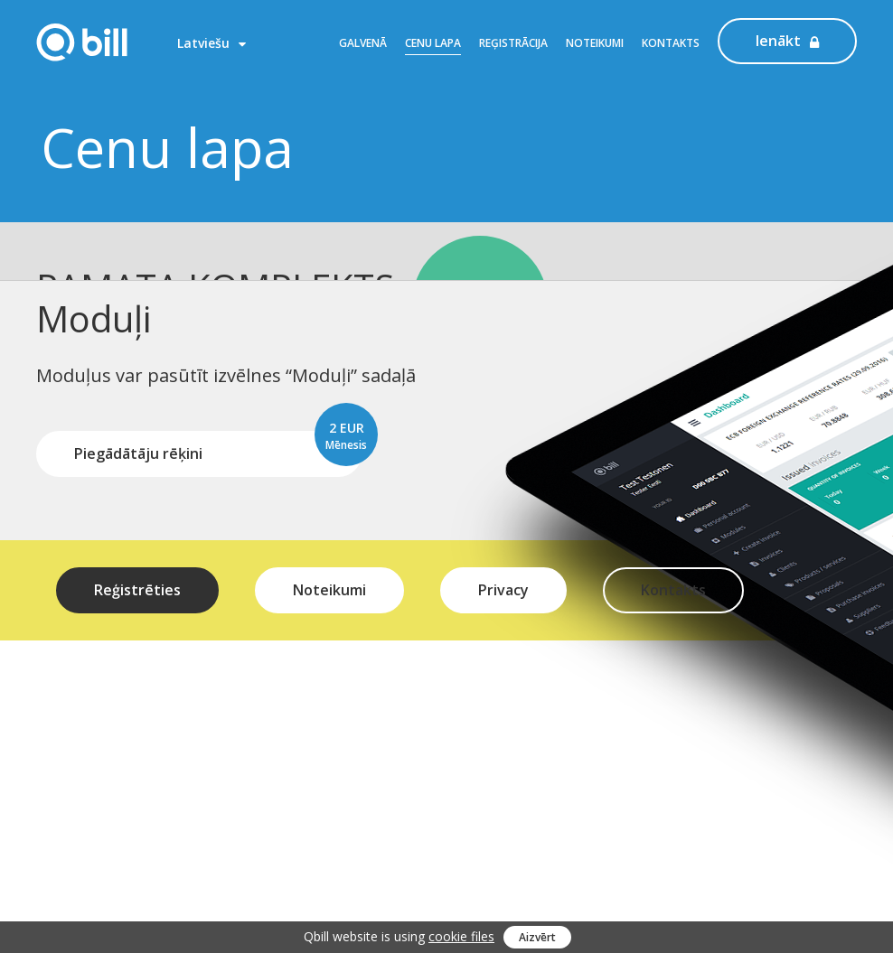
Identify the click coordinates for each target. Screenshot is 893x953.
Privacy (503, 557)
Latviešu (211, 42)
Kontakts (671, 43)
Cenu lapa (433, 43)
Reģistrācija (513, 43)
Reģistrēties (137, 557)
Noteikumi (595, 43)
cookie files (461, 936)
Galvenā (363, 43)
